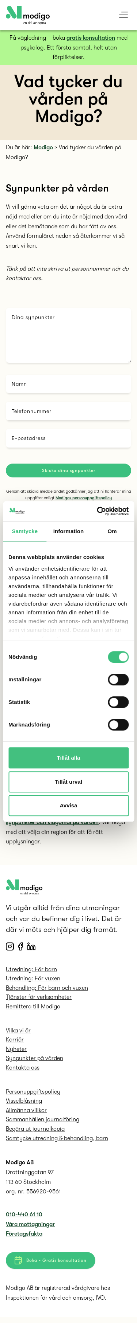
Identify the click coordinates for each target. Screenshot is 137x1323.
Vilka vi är (18, 1033)
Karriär (15, 1042)
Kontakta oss (22, 1070)
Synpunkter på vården (34, 1061)
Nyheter (16, 1052)
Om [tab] (112, 531)
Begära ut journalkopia (35, 1132)
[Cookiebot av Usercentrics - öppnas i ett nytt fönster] (97, 511)
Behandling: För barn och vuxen (47, 991)
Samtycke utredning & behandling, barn (57, 1141)
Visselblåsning (24, 1103)
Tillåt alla (68, 758)
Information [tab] (68, 531)
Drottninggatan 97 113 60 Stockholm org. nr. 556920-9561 (33, 1185)
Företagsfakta (24, 1236)
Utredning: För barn (31, 972)
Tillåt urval (68, 782)
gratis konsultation (90, 38)
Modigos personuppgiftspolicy (84, 498)
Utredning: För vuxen (33, 981)
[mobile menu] (123, 15)
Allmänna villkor (26, 1113)
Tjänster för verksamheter (39, 1000)
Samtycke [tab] (25, 531)
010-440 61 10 (24, 1217)
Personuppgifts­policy (33, 1094)
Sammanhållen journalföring (42, 1122)
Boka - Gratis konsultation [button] (51, 1263)
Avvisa (68, 805)
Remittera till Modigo (33, 1009)
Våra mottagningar (30, 1227)
